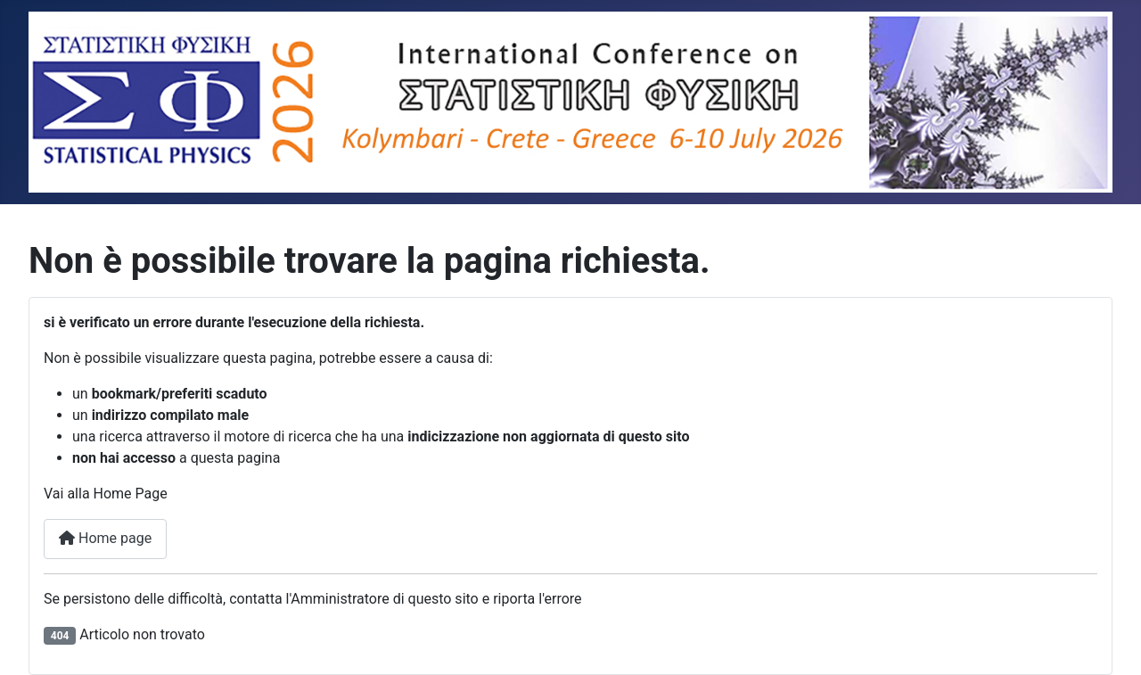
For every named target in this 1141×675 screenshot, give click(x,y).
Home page (105, 538)
